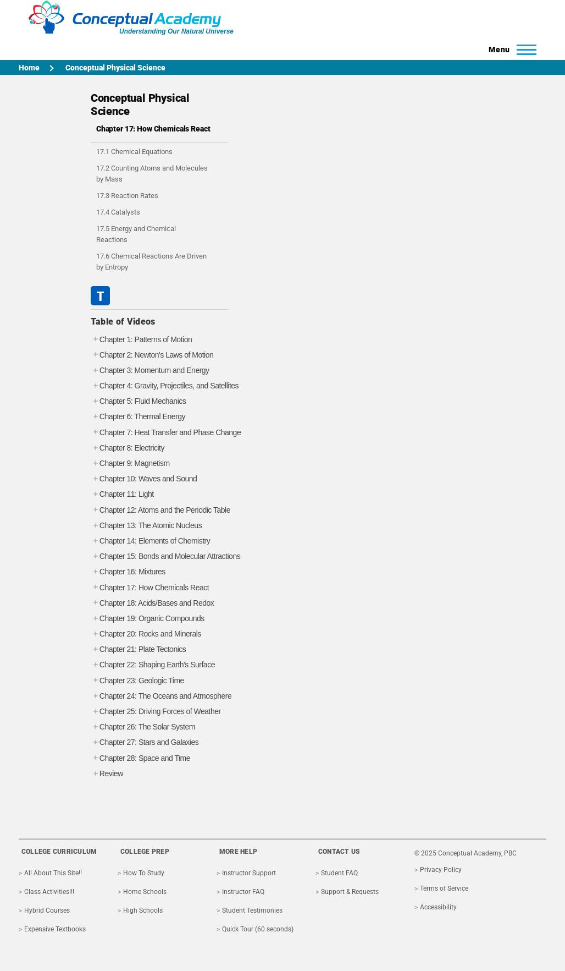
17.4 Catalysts (118, 212)
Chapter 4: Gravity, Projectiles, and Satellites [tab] (165, 386)
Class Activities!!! (49, 892)
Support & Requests (350, 892)
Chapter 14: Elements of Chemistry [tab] (150, 541)
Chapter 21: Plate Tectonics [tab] (138, 649)
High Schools (143, 910)
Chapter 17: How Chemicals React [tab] (150, 588)
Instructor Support (249, 873)
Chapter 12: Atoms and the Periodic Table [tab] (160, 510)
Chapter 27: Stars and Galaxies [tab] (144, 742)
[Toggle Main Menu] (509, 49)
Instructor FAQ (243, 892)
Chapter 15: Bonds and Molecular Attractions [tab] (165, 556)
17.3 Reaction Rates (127, 195)
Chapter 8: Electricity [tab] (127, 448)
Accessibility (438, 907)
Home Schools (145, 892)
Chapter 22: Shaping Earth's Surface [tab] (153, 665)
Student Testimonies (252, 910)
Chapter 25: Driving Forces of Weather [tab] (156, 711)
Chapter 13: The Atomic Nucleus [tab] (146, 525)
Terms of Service (444, 888)
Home (29, 67)
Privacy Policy (441, 870)
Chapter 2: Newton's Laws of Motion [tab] (152, 355)
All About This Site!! (53, 873)
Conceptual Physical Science (115, 67)
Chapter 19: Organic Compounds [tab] (147, 618)
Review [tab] (107, 773)
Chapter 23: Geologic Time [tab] (137, 680)
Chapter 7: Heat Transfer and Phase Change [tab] (166, 432)
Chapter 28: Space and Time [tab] (140, 758)
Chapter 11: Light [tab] (122, 494)
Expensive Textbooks (55, 929)
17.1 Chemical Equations (134, 151)
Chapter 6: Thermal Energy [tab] (138, 416)
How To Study (143, 873)
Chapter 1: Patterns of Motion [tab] (141, 339)
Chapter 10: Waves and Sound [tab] (144, 479)
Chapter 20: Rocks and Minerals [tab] (146, 634)
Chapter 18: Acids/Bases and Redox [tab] (152, 603)
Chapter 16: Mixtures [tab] (128, 572)
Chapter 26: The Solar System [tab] (143, 727)
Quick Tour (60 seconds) (257, 929)
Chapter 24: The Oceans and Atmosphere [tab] (161, 696)
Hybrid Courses (47, 910)
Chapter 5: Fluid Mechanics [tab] (138, 401)
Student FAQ (339, 873)
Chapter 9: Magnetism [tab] (130, 463)
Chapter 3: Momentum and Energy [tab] (150, 370)
